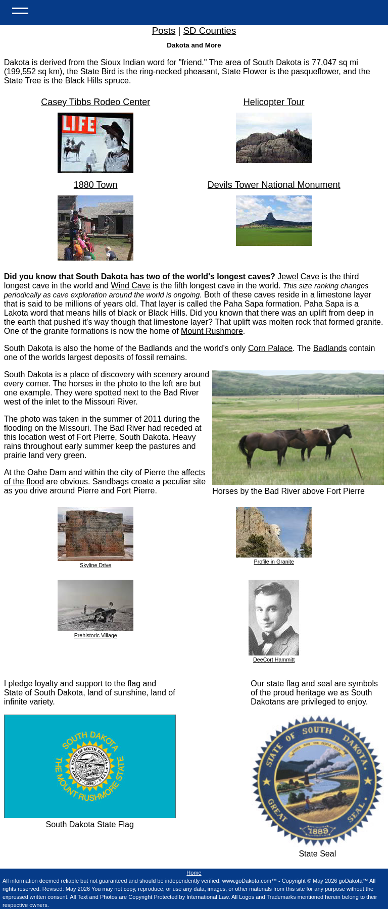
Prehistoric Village (95, 632)
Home (193, 873)
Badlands (330, 348)
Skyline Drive (95, 562)
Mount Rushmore (212, 331)
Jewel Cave (298, 276)
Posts (164, 30)
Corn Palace (270, 348)
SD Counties (209, 30)
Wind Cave (130, 285)
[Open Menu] (20, 10)
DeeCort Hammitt (274, 656)
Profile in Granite (274, 558)
